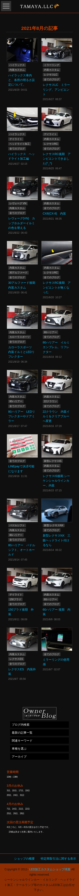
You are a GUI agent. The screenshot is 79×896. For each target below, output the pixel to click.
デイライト (15, 139)
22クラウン (50, 401)
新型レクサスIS (53, 461)
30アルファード (18, 272)
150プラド (15, 599)
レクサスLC (50, 74)
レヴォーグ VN (17, 203)
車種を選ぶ (19, 748)
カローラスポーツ (19, 336)
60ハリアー (50, 599)
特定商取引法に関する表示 (58, 858)
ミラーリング (51, 65)
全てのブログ (51, 79)
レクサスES (16, 658)
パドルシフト (17, 525)
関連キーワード (22, 740)
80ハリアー (50, 332)
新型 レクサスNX (53, 525)
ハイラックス (17, 65)
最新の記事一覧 (22, 732)
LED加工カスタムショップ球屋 (49, 869)
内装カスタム (17, 69)
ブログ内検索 (20, 724)
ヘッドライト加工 (19, 143)
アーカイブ (19, 756)
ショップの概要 (24, 858)
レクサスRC (51, 143)
